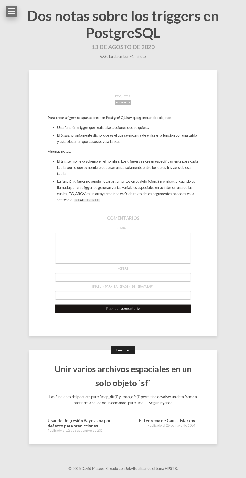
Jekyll (130, 468)
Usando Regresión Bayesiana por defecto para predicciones (79, 423)
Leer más (123, 350)
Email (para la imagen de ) (123, 286)
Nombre (123, 269)
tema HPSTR (166, 468)
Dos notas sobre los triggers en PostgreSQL (123, 24)
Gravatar (144, 286)
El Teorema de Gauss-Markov (167, 420)
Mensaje (123, 228)
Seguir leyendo (160, 402)
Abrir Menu (11, 11)
